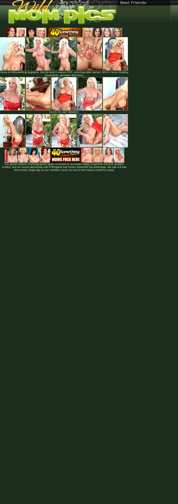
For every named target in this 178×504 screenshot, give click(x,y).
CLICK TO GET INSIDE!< (64, 112)
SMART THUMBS (94, 435)
